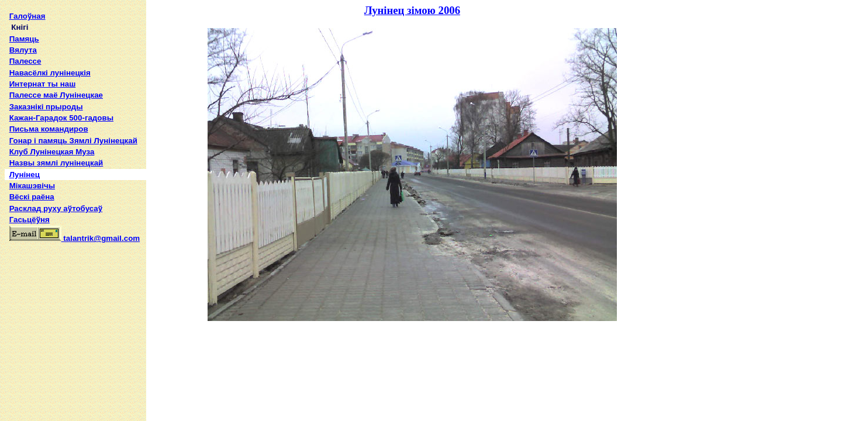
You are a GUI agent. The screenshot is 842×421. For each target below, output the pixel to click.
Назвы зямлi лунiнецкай (56, 162)
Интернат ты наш (42, 84)
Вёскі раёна (31, 196)
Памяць (24, 38)
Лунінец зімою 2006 (412, 10)
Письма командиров (48, 129)
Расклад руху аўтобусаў (56, 208)
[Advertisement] (75, 324)
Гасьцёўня (29, 219)
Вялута (23, 50)
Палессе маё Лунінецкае (56, 95)
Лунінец (24, 174)
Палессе (25, 61)
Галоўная (27, 16)
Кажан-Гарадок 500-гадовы (61, 117)
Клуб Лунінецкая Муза (52, 151)
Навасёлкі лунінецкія (50, 72)
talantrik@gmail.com (74, 238)
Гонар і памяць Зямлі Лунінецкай (73, 140)
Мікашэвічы (32, 185)
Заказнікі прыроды (46, 106)
